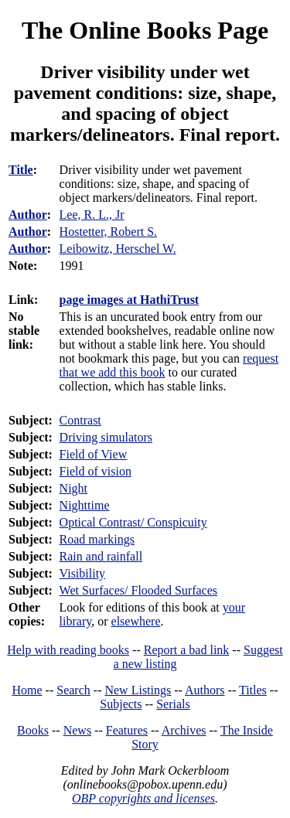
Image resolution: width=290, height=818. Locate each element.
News (77, 730)
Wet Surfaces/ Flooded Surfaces (138, 590)
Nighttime (85, 505)
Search (73, 690)
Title (21, 169)
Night (73, 488)
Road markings (97, 539)
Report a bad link (187, 649)
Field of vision (95, 471)
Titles (253, 690)
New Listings (137, 690)
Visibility (83, 573)
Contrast (80, 420)
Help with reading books (68, 649)
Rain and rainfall (101, 556)
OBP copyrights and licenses (143, 798)
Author (28, 214)
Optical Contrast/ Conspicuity (133, 522)
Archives (184, 730)
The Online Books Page (145, 30)
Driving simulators (106, 437)
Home (27, 690)
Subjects (121, 704)
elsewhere (136, 621)
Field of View (94, 454)
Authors (205, 690)
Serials (173, 704)
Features (127, 730)
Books (33, 730)
